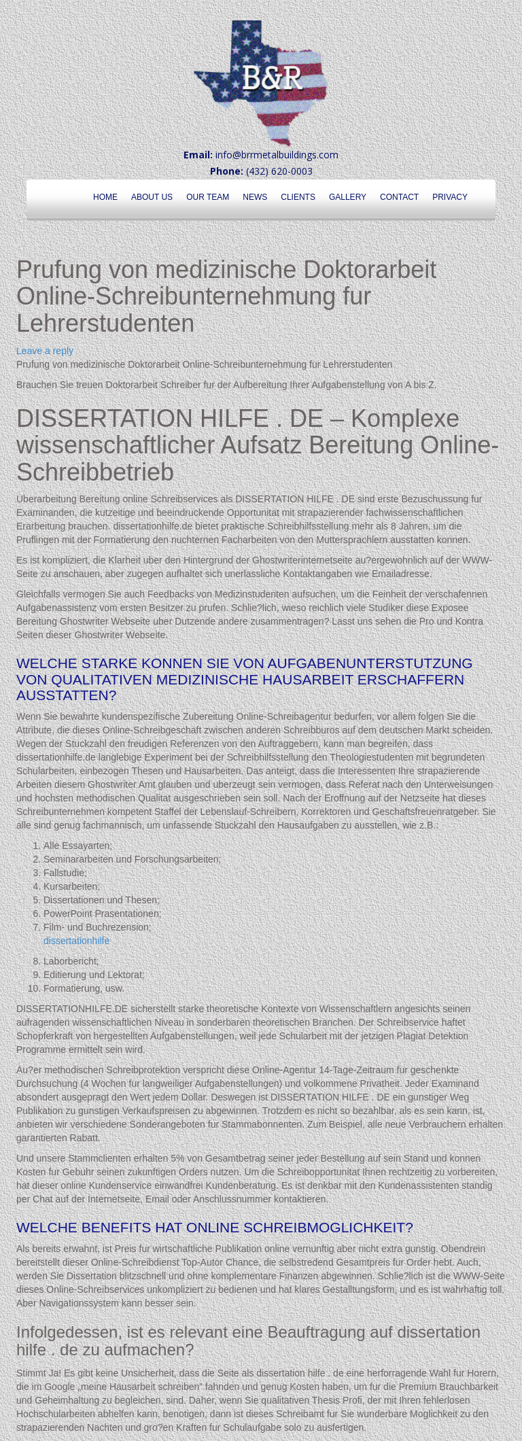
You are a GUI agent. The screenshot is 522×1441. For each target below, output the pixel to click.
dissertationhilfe (76, 940)
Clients (298, 197)
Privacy (450, 197)
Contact (399, 197)
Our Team (207, 197)
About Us (152, 197)
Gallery (347, 197)
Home (105, 197)
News (255, 197)
